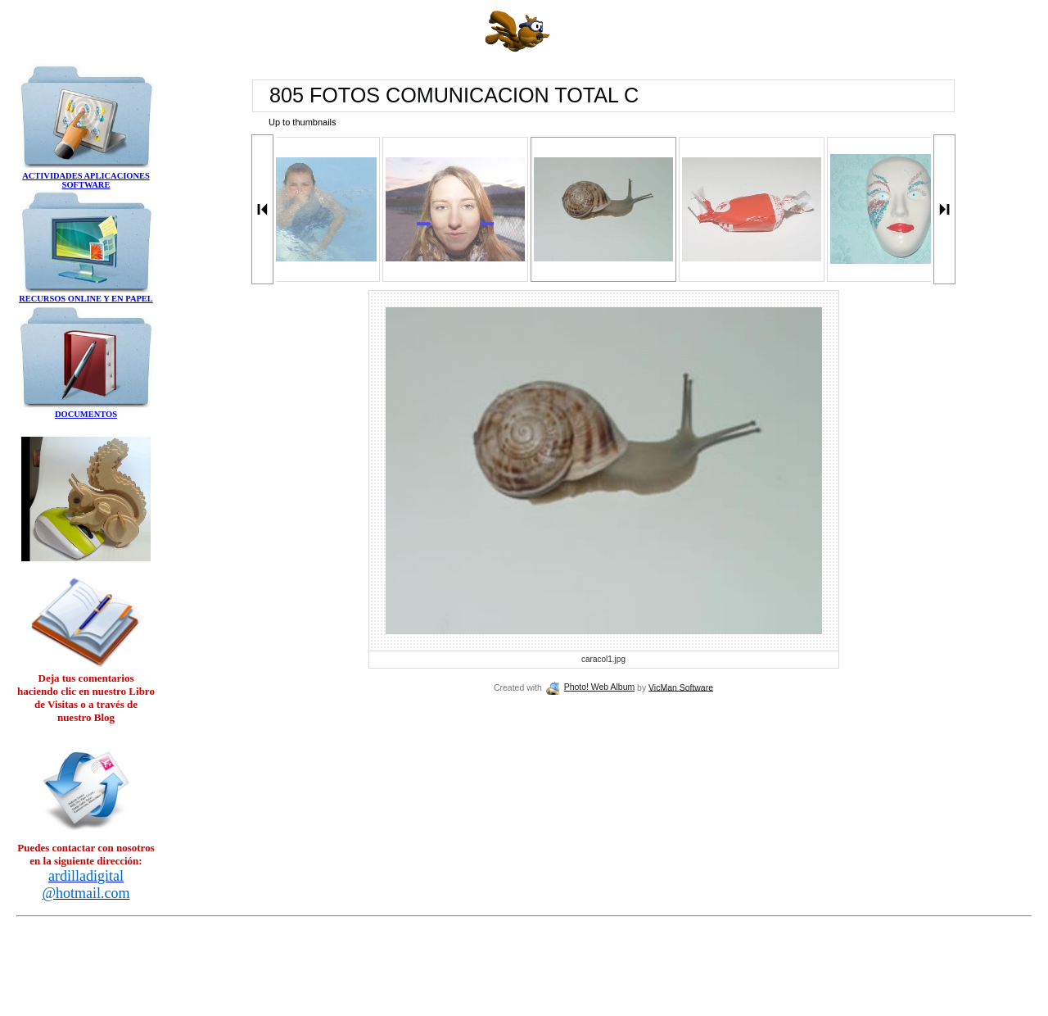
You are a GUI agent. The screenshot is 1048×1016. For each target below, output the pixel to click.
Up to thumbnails (303, 122)
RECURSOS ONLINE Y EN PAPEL (86, 298)
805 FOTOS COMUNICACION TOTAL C (454, 95)
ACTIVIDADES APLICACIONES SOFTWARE (86, 180)
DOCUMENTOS (86, 414)
